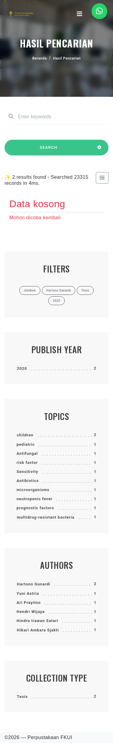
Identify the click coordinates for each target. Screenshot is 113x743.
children (25, 435)
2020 (22, 368)
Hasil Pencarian (67, 58)
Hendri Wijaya (31, 611)
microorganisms (33, 489)
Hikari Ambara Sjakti (38, 630)
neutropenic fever (34, 499)
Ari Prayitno (29, 602)
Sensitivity (27, 471)
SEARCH (48, 150)
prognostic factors (35, 508)
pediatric (26, 444)
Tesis (22, 696)
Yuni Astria (28, 593)
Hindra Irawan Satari (37, 620)
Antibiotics (28, 480)
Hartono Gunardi (33, 584)
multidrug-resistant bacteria (45, 517)
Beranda (39, 58)
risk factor (27, 462)
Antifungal (27, 453)
